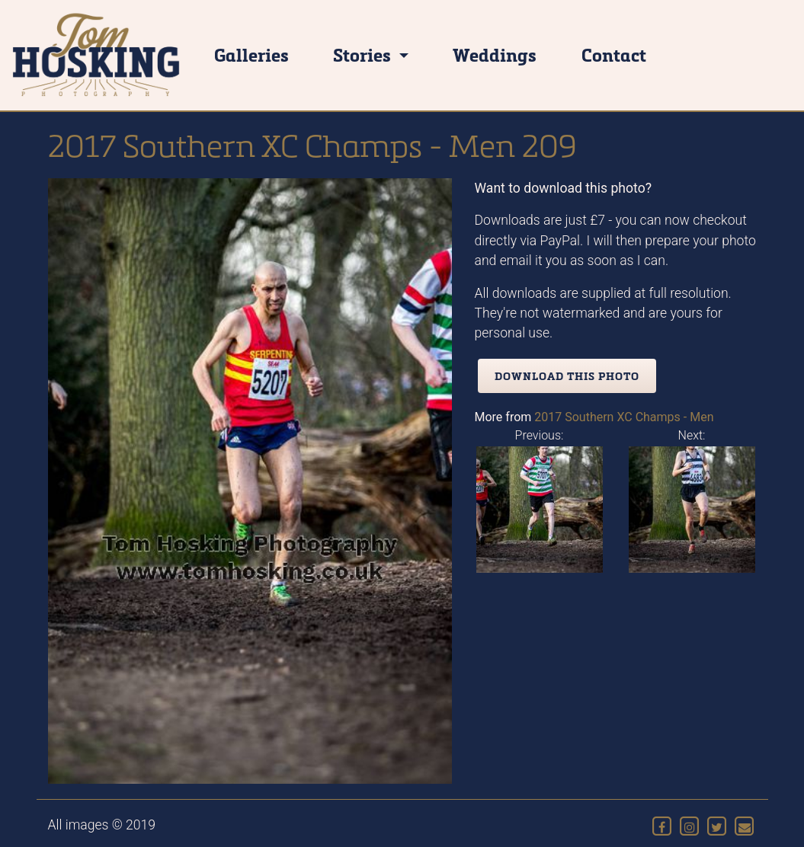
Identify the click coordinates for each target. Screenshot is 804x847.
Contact (613, 54)
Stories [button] (364, 54)
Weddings (495, 54)
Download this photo (567, 376)
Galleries (251, 54)
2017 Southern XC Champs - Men (623, 417)
